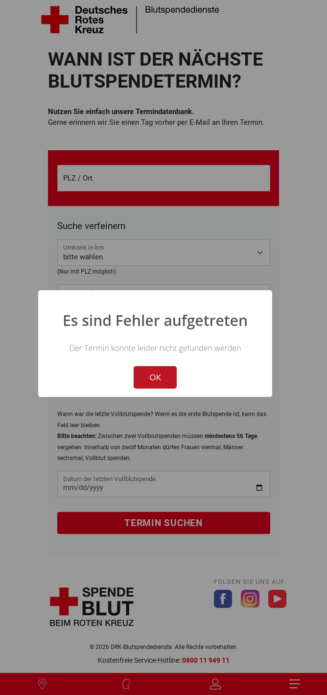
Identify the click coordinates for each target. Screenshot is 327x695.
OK (155, 377)
